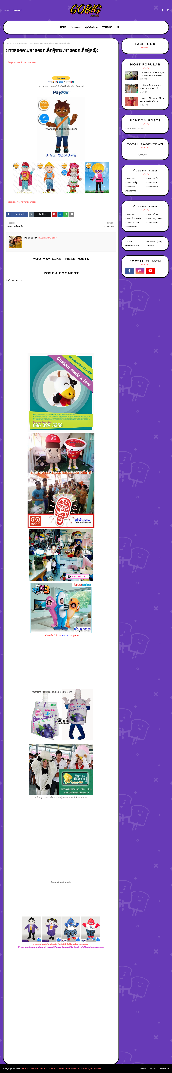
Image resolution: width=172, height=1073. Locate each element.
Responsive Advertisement (21, 62)
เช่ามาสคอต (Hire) (154, 241)
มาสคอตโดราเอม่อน (133, 218)
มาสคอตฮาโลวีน (132, 222)
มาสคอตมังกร (152, 186)
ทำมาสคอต (129, 241)
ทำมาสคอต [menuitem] (75, 27)
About (152, 1068)
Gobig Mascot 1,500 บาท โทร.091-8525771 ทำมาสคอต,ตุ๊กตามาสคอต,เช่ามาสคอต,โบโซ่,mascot (61, 1068)
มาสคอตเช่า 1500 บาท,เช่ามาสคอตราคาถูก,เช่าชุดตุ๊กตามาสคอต (152, 74)
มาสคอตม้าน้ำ (130, 226)
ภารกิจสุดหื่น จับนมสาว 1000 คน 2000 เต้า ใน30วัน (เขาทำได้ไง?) (150, 87)
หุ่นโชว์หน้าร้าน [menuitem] (91, 27)
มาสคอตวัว (130, 186)
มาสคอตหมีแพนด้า (20, 43)
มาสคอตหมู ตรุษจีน (154, 218)
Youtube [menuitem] (107, 27)
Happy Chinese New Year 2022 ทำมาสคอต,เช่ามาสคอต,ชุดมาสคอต (152, 100)
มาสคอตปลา (130, 190)
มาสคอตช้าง (151, 182)
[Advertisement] (61, 983)
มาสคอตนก (130, 214)
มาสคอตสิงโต (152, 178)
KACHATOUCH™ (47, 238)
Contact (17, 10)
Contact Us (164, 1068)
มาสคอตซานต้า (152, 222)
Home (7, 10)
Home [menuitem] (63, 27)
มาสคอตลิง (130, 178)
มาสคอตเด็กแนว (153, 214)
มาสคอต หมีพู (131, 182)
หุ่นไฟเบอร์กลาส (132, 245)
